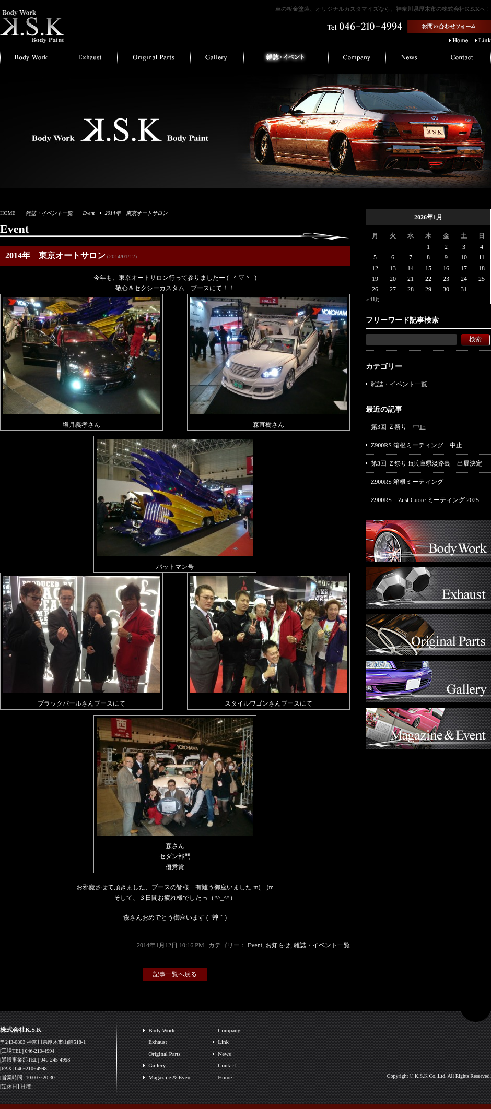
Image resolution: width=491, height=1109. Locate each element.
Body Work (161, 1030)
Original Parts (164, 1054)
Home (225, 1077)
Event (89, 213)
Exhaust (157, 1042)
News (224, 1054)
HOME (7, 213)
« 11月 (373, 299)
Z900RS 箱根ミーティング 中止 (416, 445)
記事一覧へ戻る (175, 974)
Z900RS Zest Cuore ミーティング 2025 (425, 500)
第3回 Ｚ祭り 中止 (398, 427)
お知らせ (277, 945)
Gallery (157, 1065)
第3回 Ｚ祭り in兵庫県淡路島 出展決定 (426, 463)
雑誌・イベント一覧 (49, 213)
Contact (227, 1065)
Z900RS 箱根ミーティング (407, 481)
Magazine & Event (170, 1077)
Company (229, 1030)
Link (223, 1042)
